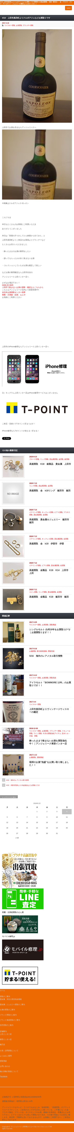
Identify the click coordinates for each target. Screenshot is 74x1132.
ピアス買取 (58, 512)
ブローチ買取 (34, 459)
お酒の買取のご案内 (7, 1010)
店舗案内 (3, 1031)
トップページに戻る (9, 797)
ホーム (2, 990)
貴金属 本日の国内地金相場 (11, 999)
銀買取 (66, 459)
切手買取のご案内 (6, 1025)
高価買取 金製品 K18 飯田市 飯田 (49, 597)
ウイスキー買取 (9, 25)
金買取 (61, 459)
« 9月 (17, 838)
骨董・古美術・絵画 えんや (14, 295)
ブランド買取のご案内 (8, 1015)
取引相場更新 (42, 651)
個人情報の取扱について (9, 1071)
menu (68, 8)
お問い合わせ (5, 1066)
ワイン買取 (38, 733)
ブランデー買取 (28, 25)
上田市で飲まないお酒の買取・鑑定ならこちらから (23, 287)
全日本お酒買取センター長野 (14, 292)
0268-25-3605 (7, 285)
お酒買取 (19, 25)
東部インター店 (6, 1039)
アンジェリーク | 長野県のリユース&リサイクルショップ (30, 1126)
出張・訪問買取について (9, 1051)
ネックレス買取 (47, 512)
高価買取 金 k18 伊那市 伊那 (46, 543)
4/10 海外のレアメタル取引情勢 (17, 780)
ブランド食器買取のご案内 (10, 1020)
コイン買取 (33, 592)
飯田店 (2, 1044)
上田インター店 (6, 1034)
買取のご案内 (5, 996)
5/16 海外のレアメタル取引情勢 (45, 656)
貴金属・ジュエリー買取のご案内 (12, 1004)
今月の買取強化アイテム (52, 733)
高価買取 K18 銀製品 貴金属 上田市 (50, 464)
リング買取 (44, 459)
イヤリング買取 (35, 512)
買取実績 (52, 625)
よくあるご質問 (6, 1056)
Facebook (3, 1076)
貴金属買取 (53, 459)
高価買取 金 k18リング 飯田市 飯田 (50, 490)
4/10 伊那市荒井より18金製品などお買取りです (23, 785)
